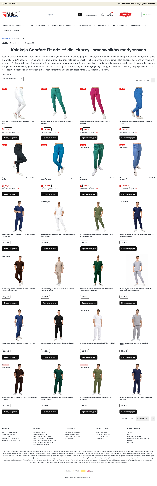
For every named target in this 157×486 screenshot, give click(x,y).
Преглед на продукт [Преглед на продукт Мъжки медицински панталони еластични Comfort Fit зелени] (89, 194)
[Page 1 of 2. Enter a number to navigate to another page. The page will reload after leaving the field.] (144, 80)
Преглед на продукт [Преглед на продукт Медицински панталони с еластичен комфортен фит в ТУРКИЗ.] (49, 194)
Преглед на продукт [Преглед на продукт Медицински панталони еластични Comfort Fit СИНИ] (128, 138)
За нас (129, 432)
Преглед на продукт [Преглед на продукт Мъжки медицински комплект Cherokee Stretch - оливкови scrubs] (89, 248)
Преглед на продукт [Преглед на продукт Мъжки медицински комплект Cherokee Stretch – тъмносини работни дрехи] (10, 357)
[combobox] (60, 14)
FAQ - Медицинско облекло (43, 438)
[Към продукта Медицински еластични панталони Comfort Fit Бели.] (20, 103)
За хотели (102, 25)
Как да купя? (6, 436)
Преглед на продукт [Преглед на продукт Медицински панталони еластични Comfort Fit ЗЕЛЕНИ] (49, 138)
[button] (80, 14)
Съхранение (100, 438)
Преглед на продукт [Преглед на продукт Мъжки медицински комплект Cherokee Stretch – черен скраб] (49, 357)
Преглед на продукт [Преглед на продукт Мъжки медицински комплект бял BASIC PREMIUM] (89, 357)
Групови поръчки (39, 432)
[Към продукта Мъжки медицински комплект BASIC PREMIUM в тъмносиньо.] (20, 216)
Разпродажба (69, 438)
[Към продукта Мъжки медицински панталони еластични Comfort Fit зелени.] (98, 159)
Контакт (17, 30)
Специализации (84, 25)
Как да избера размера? (41, 444)
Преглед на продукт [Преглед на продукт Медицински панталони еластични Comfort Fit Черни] (10, 194)
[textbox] (13, 79)
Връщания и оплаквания (10, 438)
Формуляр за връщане (10, 440)
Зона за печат (136, 25)
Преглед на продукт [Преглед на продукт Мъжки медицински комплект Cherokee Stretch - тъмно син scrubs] (128, 248)
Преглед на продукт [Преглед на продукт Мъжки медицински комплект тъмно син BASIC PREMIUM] (128, 412)
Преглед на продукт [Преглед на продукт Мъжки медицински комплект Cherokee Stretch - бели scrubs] (49, 248)
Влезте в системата (103, 436)
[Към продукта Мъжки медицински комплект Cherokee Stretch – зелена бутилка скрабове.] (98, 270)
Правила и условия (134, 436)
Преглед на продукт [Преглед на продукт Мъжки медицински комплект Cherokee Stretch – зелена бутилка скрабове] (89, 303)
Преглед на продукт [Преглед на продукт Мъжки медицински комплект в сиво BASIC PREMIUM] (128, 357)
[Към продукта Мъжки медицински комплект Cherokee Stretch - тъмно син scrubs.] (137, 216)
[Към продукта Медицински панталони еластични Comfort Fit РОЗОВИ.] (98, 103)
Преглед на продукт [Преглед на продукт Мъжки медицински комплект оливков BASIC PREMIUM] (89, 412)
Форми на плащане (8, 434)
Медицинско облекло (12, 25)
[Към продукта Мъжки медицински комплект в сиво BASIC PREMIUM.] (137, 325)
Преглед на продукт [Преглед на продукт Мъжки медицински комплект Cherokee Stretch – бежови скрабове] (49, 303)
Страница (139, 80)
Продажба (7, 30)
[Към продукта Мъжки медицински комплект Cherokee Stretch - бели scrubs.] (59, 216)
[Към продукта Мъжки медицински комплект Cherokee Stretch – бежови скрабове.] (59, 270)
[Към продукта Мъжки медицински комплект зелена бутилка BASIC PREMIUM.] (59, 379)
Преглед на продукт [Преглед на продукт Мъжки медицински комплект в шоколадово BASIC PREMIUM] (10, 412)
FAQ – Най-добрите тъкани (42, 436)
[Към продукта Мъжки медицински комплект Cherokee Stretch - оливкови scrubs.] (98, 216)
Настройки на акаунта (104, 434)
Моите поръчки (101, 432)
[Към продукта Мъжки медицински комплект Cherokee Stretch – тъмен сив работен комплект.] (137, 270)
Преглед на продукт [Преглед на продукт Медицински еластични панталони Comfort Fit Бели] (10, 138)
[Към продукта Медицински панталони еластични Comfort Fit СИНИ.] (137, 103)
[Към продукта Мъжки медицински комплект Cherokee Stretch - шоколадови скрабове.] (20, 270)
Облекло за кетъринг (37, 25)
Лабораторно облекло (61, 25)
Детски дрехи (118, 25)
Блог (129, 434)
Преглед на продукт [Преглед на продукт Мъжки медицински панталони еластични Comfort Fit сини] (128, 194)
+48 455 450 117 (10, 4)
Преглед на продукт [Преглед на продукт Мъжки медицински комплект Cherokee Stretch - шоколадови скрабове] (10, 303)
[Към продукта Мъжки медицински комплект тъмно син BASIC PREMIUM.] (137, 379)
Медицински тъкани (40, 434)
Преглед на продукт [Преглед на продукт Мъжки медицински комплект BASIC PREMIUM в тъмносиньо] (10, 248)
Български (148, 15)
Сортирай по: (6, 74)
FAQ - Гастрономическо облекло (44, 440)
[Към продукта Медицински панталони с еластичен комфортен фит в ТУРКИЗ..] (59, 159)
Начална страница (7, 38)
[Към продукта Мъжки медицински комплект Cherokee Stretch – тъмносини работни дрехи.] (20, 325)
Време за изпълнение (9, 432)
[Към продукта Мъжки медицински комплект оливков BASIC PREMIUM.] (98, 379)
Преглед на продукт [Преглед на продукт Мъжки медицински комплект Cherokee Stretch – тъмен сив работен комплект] (128, 303)
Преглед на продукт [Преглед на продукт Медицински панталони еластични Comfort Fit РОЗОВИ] (89, 138)
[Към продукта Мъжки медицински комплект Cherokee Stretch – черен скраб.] (59, 325)
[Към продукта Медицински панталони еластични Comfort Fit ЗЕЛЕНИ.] (59, 103)
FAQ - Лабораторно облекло (43, 442)
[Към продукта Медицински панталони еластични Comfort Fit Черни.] (20, 159)
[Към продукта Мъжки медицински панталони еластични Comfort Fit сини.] (137, 159)
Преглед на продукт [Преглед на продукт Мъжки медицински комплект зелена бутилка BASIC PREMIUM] (49, 412)
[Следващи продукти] (142, 418)
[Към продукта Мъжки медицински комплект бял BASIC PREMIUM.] (98, 325)
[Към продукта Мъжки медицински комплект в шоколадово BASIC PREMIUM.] (20, 379)
